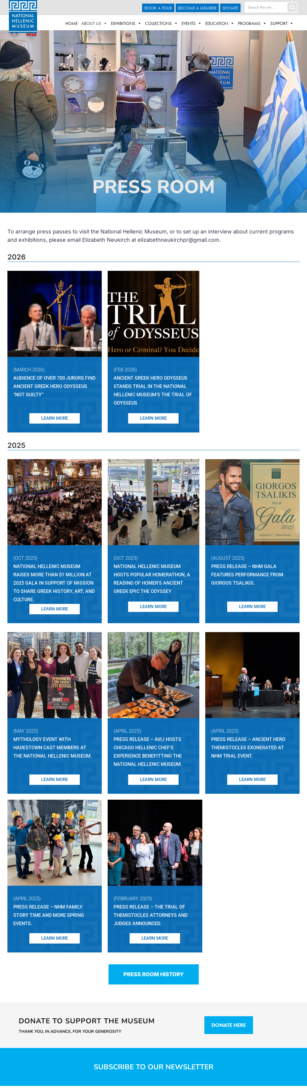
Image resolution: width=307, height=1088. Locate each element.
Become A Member (197, 8)
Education (219, 23)
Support (282, 23)
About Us (94, 23)
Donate (230, 8)
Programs (252, 23)
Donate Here (228, 1025)
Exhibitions (126, 23)
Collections (161, 23)
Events (192, 23)
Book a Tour (158, 8)
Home (71, 23)
